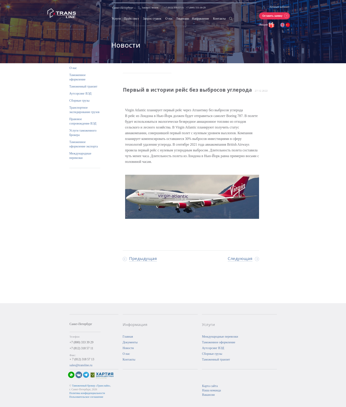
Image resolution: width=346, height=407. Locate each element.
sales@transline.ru (81, 365)
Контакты (219, 18)
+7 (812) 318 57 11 (81, 348)
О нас (169, 18)
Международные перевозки (220, 336)
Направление (200, 18)
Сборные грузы (79, 100)
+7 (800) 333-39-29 (196, 7)
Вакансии (208, 394)
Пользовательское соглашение (86, 396)
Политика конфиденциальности (87, 393)
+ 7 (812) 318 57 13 (82, 359)
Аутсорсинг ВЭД (80, 93)
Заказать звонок (150, 7)
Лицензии (182, 18)
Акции (264, 24)
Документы (130, 342)
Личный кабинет (279, 6)
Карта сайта (210, 386)
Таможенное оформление (218, 342)
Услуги (116, 18)
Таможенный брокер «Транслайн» (91, 385)
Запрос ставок (152, 18)
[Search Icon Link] (231, 21)
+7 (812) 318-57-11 (174, 7)
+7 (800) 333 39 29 (81, 342)
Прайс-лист (131, 18)
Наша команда (211, 390)
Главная (128, 336)
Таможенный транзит (83, 86)
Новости (128, 348)
